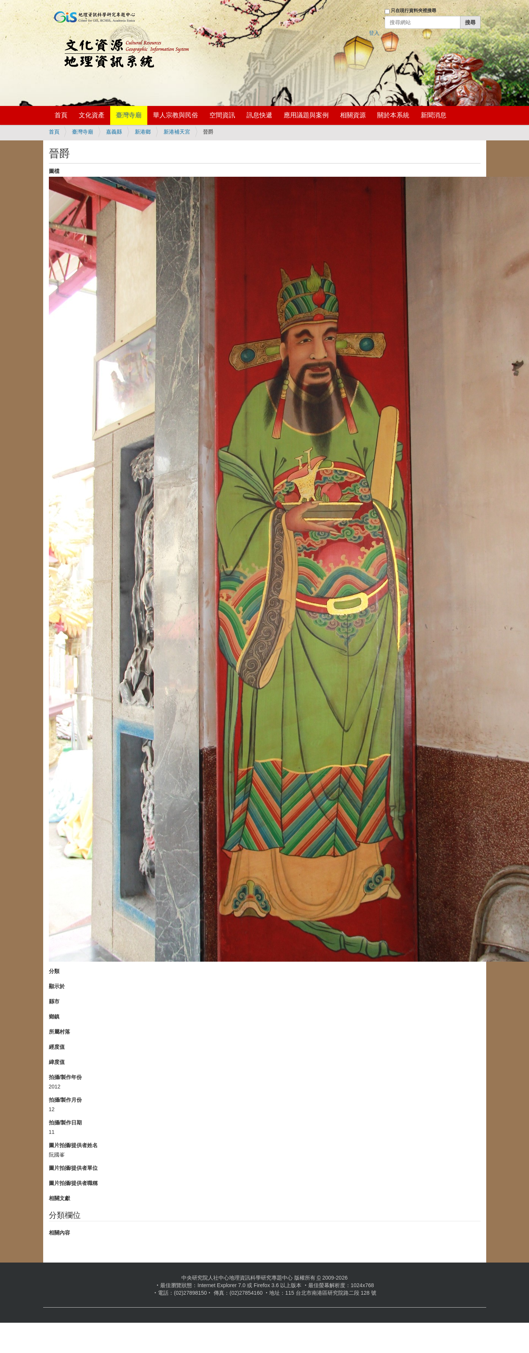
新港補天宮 (177, 132)
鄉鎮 (54, 1017)
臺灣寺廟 (129, 115)
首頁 (61, 115)
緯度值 (57, 1062)
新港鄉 (143, 132)
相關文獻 (59, 1198)
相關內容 (59, 1233)
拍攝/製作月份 (65, 1100)
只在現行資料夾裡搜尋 (413, 10)
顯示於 (57, 986)
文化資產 (92, 115)
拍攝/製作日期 (65, 1122)
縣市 (54, 1001)
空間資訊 (222, 115)
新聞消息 (433, 115)
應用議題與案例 (306, 115)
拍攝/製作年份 (65, 1077)
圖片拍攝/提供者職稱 (73, 1183)
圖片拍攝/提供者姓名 (73, 1145)
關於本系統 (393, 115)
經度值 (57, 1047)
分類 (54, 971)
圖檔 (54, 171)
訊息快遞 (259, 115)
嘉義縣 (114, 132)
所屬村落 (59, 1032)
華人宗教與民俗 (175, 115)
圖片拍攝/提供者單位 (73, 1168)
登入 (374, 33)
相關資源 (353, 115)
